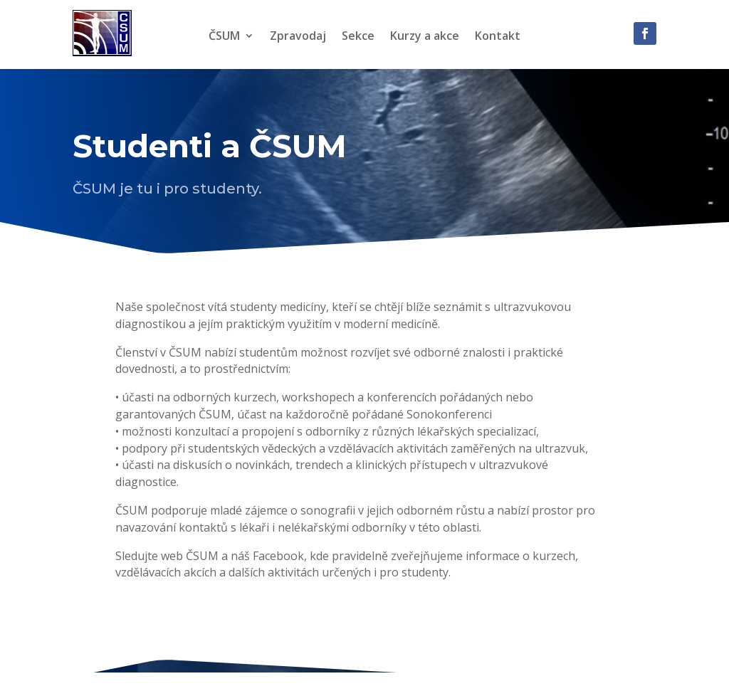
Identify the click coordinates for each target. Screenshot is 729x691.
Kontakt (497, 37)
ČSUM (224, 37)
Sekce (358, 37)
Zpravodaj (298, 37)
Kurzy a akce (424, 37)
